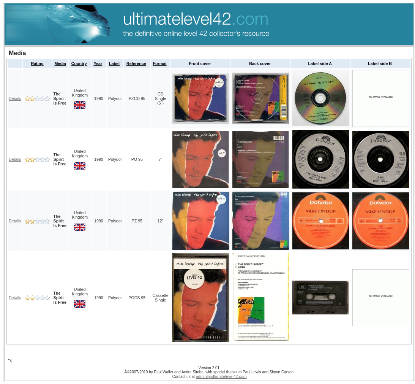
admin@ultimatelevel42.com (221, 376)
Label (114, 63)
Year (98, 63)
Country (79, 63)
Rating (37, 63)
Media (60, 63)
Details (15, 98)
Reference (136, 63)
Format (160, 63)
